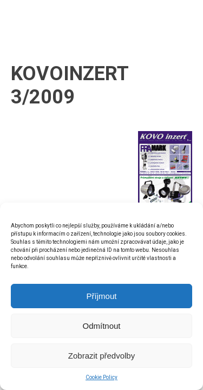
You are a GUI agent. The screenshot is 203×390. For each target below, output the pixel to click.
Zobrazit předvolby (101, 355)
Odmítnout (101, 325)
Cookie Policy (101, 377)
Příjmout (102, 296)
